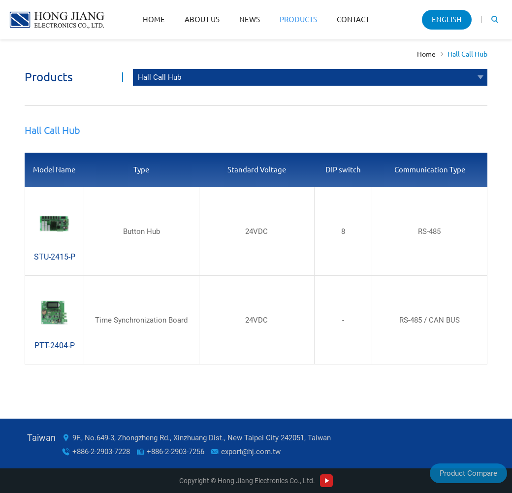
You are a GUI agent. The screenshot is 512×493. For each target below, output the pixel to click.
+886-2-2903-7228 (101, 451)
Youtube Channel (326, 480)
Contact (353, 19)
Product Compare (468, 473)
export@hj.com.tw (251, 451)
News (249, 19)
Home (154, 19)
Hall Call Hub (467, 54)
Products (298, 19)
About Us (202, 19)
